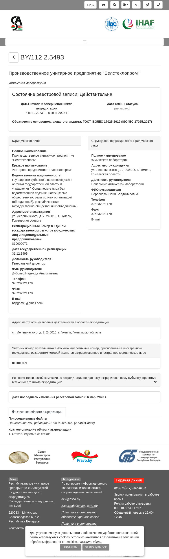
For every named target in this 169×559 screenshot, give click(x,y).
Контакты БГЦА (21, 528)
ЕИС (90, 5)
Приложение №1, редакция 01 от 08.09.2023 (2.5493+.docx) (52, 423)
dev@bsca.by (70, 499)
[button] (125, 5)
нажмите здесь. (90, 542)
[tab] (84, 380)
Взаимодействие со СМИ (79, 505)
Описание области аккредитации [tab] (37, 412)
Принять (70, 547)
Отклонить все (96, 547)
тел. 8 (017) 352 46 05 (130, 488)
